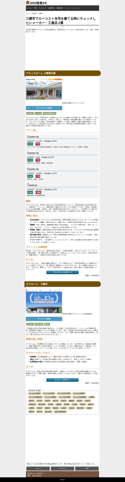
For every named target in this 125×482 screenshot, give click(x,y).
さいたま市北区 (48, 393)
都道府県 (60, 8)
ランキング (42, 8)
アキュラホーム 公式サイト (62, 272)
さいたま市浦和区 (35, 397)
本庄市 (87, 401)
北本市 (71, 408)
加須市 (79, 401)
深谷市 (66, 404)
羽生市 (50, 404)
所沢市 (63, 401)
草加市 (82, 404)
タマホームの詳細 (44, 319)
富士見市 (80, 408)
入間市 (31, 408)
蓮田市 (31, 412)
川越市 (91, 397)
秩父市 (55, 401)
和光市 (39, 408)
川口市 (39, 401)
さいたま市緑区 (64, 397)
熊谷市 (31, 401)
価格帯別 (51, 8)
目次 (62, 479)
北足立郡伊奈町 (60, 412)
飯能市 (71, 401)
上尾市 (74, 404)
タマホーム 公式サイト (62, 380)
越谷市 (90, 404)
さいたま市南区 (50, 397)
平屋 (35, 8)
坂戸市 (39, 412)
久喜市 (63, 408)
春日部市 (42, 404)
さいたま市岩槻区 (80, 397)
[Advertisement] (62, 51)
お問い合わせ (36, 475)
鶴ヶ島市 (48, 412)
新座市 (47, 408)
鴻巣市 (58, 404)
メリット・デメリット (72, 8)
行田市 (47, 401)
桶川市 (55, 408)
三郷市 (89, 408)
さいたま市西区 (34, 393)
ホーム (29, 8)
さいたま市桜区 (79, 393)
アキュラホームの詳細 (44, 108)
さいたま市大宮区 (64, 393)
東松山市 (32, 404)
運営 (28, 475)
